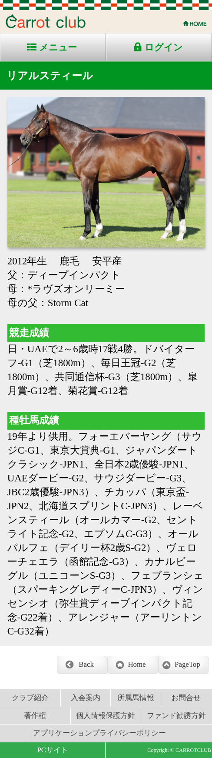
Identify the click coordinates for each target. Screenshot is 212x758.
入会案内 (85, 698)
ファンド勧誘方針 (176, 715)
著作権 (35, 715)
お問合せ (186, 698)
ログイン (164, 47)
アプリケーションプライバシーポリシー (99, 733)
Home (137, 664)
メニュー (58, 47)
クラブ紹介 (30, 698)
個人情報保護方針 (105, 715)
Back (86, 664)
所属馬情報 (135, 698)
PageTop (187, 664)
